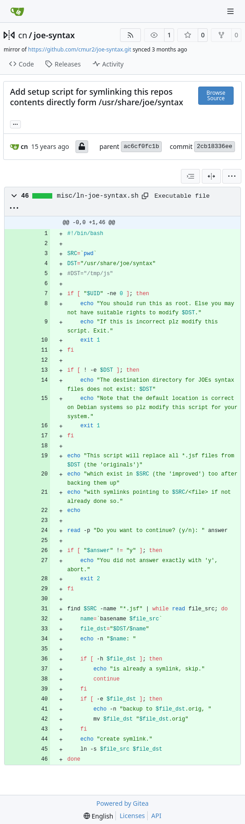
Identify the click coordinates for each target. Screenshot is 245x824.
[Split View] (211, 176)
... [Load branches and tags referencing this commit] (15, 123)
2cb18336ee (214, 146)
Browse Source (215, 95)
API (156, 815)
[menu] (231, 176)
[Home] (17, 11)
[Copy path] (145, 195)
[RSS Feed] (130, 35)
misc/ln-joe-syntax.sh (98, 196)
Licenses (132, 815)
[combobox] (190, 176)
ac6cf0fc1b (141, 146)
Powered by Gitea (122, 803)
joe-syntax (54, 35)
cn (22, 35)
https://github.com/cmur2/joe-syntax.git (79, 49)
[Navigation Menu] (231, 11)
